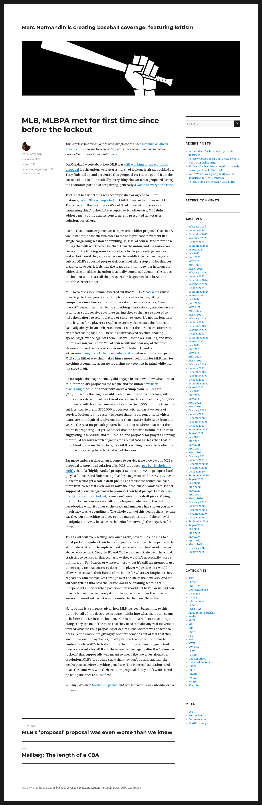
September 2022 (198, 383)
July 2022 (194, 391)
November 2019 (197, 513)
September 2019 (198, 521)
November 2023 (197, 330)
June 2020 (194, 487)
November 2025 (197, 238)
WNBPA (192, 681)
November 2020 (198, 467)
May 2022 (194, 398)
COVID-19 (194, 586)
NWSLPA (193, 647)
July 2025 (193, 253)
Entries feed (195, 715)
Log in (192, 711)
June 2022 (194, 395)
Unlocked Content (199, 662)
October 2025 (196, 242)
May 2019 (194, 536)
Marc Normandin (32, 153)
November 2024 (198, 284)
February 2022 (197, 410)
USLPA (192, 666)
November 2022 (197, 376)
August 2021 (195, 433)
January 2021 (196, 460)
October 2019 (196, 517)
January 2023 (196, 368)
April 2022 (194, 402)
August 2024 (196, 295)
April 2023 (194, 356)
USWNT (193, 674)
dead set (150, 292)
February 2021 (197, 456)
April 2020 (194, 494)
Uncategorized (197, 658)
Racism (192, 654)
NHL (191, 639)
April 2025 (194, 265)
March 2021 (195, 452)
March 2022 (195, 406)
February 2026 (197, 226)
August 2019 (195, 525)
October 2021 (196, 425)
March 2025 (195, 268)
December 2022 (198, 372)
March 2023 (195, 360)
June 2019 (194, 532)
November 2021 (197, 421)
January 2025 (196, 276)
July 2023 (194, 345)
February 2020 (197, 502)
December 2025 (197, 234)
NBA (190, 628)
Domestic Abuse (198, 589)
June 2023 (194, 349)
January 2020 (196, 506)
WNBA (192, 677)
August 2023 (195, 341)
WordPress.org (197, 723)
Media (192, 616)
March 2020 (195, 498)
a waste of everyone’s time (153, 185)
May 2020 (194, 490)
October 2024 (196, 287)
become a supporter (104, 685)
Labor (25, 164)
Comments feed (198, 719)
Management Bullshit (201, 612)
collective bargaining (34, 169)
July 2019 (193, 529)
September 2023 (198, 337)
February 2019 (196, 548)
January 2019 (196, 552)
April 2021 (194, 448)
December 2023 (198, 326)
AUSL (191, 578)
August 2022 (195, 387)
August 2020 (196, 479)
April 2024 (194, 310)
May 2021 (194, 444)
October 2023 (196, 333)
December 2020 (198, 464)
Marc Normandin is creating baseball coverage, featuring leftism (107, 27)
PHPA (191, 651)
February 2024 (197, 318)
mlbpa (36, 173)
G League (194, 593)
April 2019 (194, 540)
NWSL (192, 643)
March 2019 (195, 544)
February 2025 (197, 272)
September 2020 (198, 475)
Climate (193, 582)
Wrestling (194, 685)
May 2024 (194, 307)
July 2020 (194, 483)
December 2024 (198, 280)
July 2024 (194, 299)
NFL (190, 635)
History (192, 597)
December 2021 (197, 418)
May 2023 (194, 353)
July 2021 (193, 437)
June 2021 (194, 441)
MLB (32, 164)
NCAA (191, 631)
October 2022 (196, 379)
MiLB (191, 620)
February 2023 (197, 364)
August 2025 (195, 249)
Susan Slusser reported (97, 200)
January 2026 (196, 230)
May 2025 (194, 261)
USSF (191, 670)
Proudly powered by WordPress (122, 787)
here (114, 154)
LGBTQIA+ (194, 608)
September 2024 (198, 291)
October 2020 (196, 471)
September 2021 (198, 429)
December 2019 (197, 510)
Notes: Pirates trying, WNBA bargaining (211, 181)
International (196, 601)
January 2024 (196, 322)
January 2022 (196, 414)
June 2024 (194, 303)
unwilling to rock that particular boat (102, 353)
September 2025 (198, 245)
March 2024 (195, 314)
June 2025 (194, 257)
